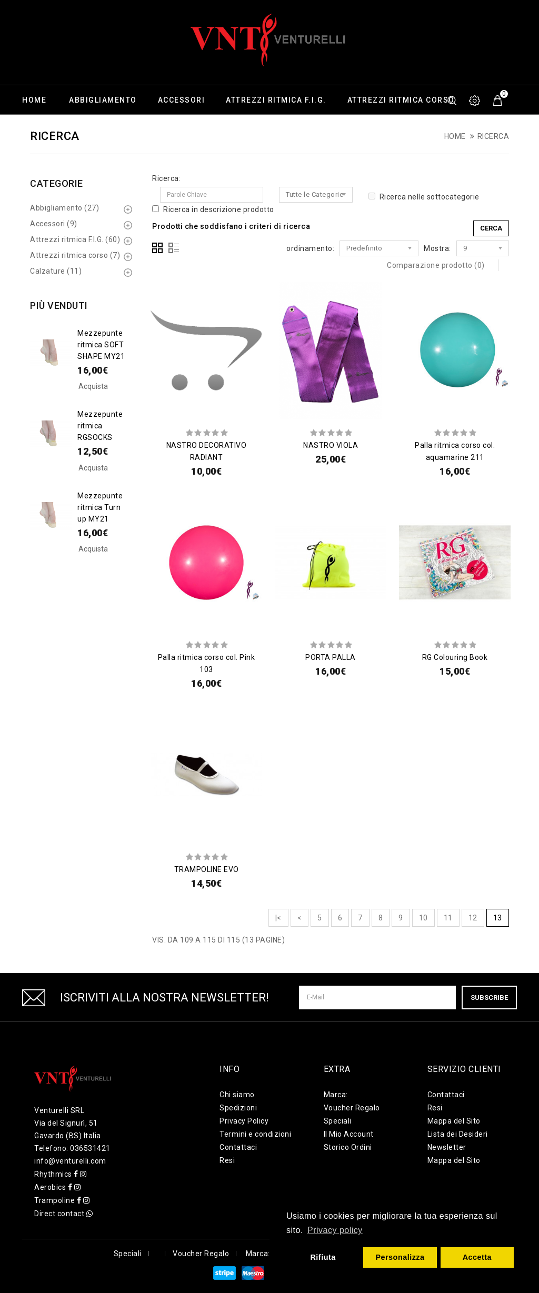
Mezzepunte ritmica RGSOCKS (100, 426)
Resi (227, 1160)
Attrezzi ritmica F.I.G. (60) (75, 239)
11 (448, 918)
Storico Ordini (348, 1147)
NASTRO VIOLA (330, 445)
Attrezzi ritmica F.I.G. (276, 100)
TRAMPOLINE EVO (206, 869)
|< (278, 918)
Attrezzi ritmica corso (401, 100)
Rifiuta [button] (322, 1257)
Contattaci (238, 1147)
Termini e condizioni (255, 1134)
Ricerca (493, 136)
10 (423, 918)
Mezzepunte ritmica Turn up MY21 (100, 507)
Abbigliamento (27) (64, 208)
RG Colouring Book (455, 657)
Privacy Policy (243, 1121)
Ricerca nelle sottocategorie (424, 197)
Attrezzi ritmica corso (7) (75, 255)
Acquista (93, 386)
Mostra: (437, 248)
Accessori (181, 100)
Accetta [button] (477, 1257)
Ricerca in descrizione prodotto (213, 209)
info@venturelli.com (70, 1161)
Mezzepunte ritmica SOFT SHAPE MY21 (101, 344)
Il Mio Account (349, 1134)
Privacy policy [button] (335, 1230)
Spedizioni (238, 1108)
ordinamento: (310, 248)
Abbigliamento (103, 100)
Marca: (336, 1094)
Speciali (338, 1121)
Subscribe (489, 997)
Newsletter (446, 1147)
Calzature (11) (56, 271)
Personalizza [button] (399, 1257)
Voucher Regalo (352, 1108)
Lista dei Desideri (457, 1134)
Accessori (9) (53, 223)
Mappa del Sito (454, 1121)
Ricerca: (166, 178)
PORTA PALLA (330, 657)
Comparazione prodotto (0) (436, 265)
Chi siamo (237, 1094)
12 (472, 918)
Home (34, 100)
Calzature (45, 129)
